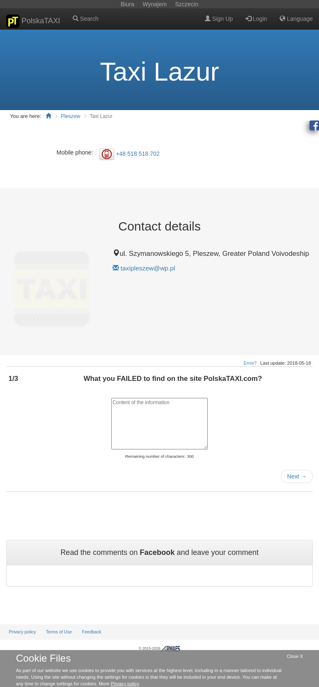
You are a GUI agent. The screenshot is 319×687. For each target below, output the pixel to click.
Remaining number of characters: (155, 456)
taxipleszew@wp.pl (147, 268)
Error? (250, 363)
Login (256, 18)
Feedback (91, 631)
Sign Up (219, 18)
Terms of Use (59, 631)
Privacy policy (22, 631)
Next (297, 476)
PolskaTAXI (33, 21)
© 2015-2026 (159, 648)
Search (85, 18)
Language (296, 18)
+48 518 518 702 (138, 153)
